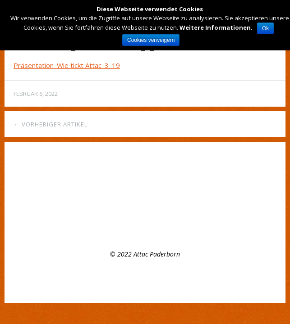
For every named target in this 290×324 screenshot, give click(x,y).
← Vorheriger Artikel (50, 124)
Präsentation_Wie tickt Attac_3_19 (67, 65)
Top (145, 280)
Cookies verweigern (151, 40)
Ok (265, 28)
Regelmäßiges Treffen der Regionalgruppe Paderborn (91, 183)
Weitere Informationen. (216, 27)
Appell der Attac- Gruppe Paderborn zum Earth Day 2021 (96, 209)
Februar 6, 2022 (36, 94)
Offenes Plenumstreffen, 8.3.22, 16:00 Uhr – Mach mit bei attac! (106, 196)
